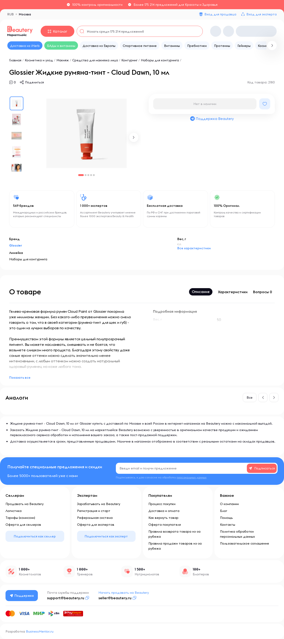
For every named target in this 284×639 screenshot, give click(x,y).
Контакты (227, 525)
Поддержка (22, 596)
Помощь (226, 518)
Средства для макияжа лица (95, 60)
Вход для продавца (220, 14)
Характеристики (233, 292)
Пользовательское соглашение (244, 543)
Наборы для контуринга (160, 60)
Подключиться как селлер (35, 536)
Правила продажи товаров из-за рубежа (175, 546)
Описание (201, 291)
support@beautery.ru (65, 598)
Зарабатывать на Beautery (98, 504)
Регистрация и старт (93, 511)
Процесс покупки (161, 504)
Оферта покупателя (164, 525)
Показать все (20, 377)
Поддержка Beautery (212, 118)
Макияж (62, 60)
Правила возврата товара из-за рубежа (174, 534)
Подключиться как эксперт (106, 536)
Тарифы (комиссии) (20, 518)
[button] (133, 137)
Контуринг (129, 60)
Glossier (15, 245)
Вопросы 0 (262, 292)
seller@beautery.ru (114, 598)
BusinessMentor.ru (39, 631)
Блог (223, 511)
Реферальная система (95, 518)
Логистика (14, 511)
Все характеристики (194, 248)
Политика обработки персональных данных (237, 534)
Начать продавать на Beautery (123, 593)
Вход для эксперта (261, 14)
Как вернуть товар (163, 518)
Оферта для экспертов (95, 525)
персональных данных (191, 477)
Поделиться (34, 82)
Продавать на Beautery (25, 504)
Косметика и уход (39, 60)
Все (250, 397)
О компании (229, 504)
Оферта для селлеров (23, 525)
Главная (15, 60)
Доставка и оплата (163, 511)
